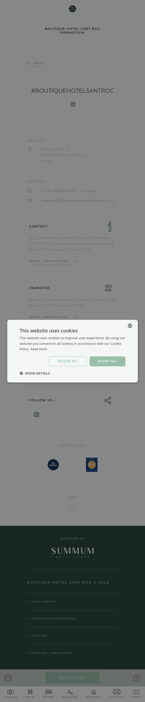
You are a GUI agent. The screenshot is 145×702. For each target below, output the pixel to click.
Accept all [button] (107, 361)
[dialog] (72, 350)
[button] (35, 373)
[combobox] (130, 325)
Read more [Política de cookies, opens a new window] (39, 349)
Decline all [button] (66, 361)
